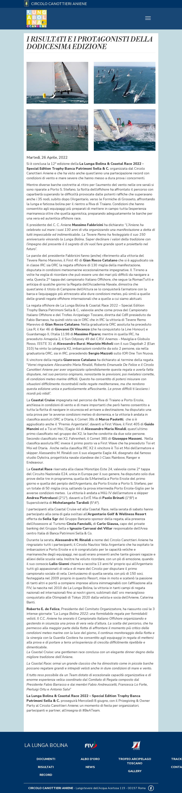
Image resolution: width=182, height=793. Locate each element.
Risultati (46, 767)
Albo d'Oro (90, 759)
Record (46, 775)
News (90, 767)
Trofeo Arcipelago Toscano (134, 761)
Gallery (134, 771)
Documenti (46, 759)
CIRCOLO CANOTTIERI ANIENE (50, 788)
